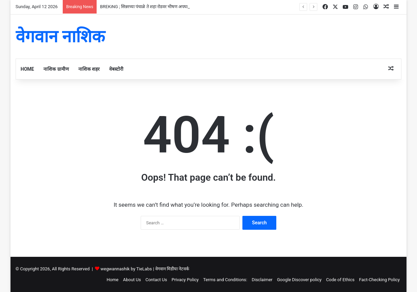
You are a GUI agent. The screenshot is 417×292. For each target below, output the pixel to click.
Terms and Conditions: (225, 279)
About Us (132, 279)
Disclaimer (262, 279)
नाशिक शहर (89, 69)
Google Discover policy (299, 279)
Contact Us (156, 279)
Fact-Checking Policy (379, 279)
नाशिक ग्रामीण (55, 69)
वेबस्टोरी (116, 69)
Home (27, 69)
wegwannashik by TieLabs (126, 268)
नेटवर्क (184, 268)
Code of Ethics (340, 279)
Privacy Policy (185, 279)
